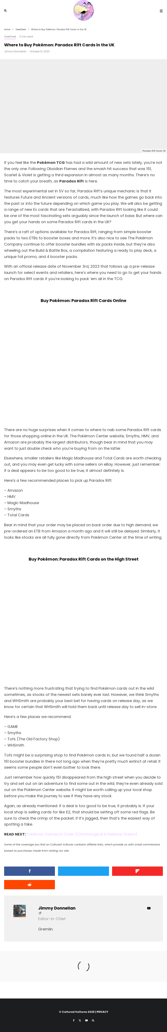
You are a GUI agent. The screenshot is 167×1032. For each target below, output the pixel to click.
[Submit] (29, 884)
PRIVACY (102, 1012)
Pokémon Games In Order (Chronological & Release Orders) (82, 834)
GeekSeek (10, 36)
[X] (80, 1020)
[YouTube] (86, 1020)
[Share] (29, 871)
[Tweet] (83, 871)
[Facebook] (74, 1020)
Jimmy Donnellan (15, 51)
